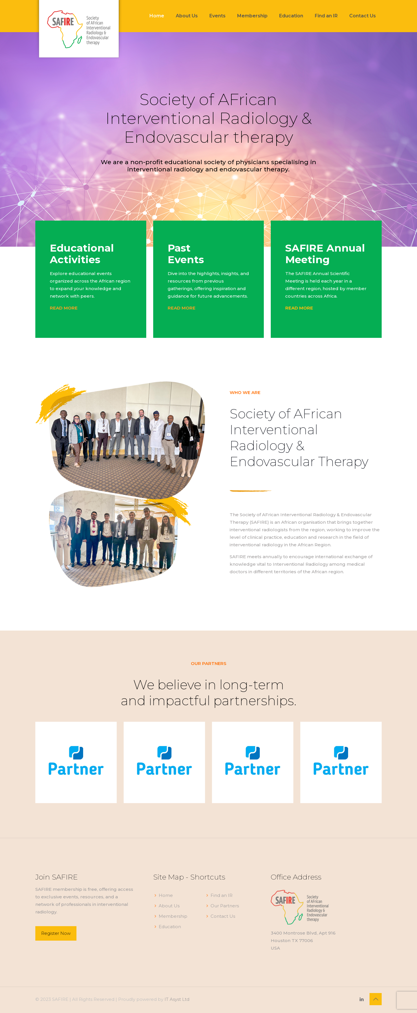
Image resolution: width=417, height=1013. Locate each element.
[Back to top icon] (376, 999)
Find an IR (222, 895)
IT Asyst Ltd (176, 999)
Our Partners (225, 905)
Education (170, 926)
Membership (173, 916)
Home (166, 895)
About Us (169, 905)
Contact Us (223, 916)
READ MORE (299, 308)
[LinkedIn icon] (361, 999)
